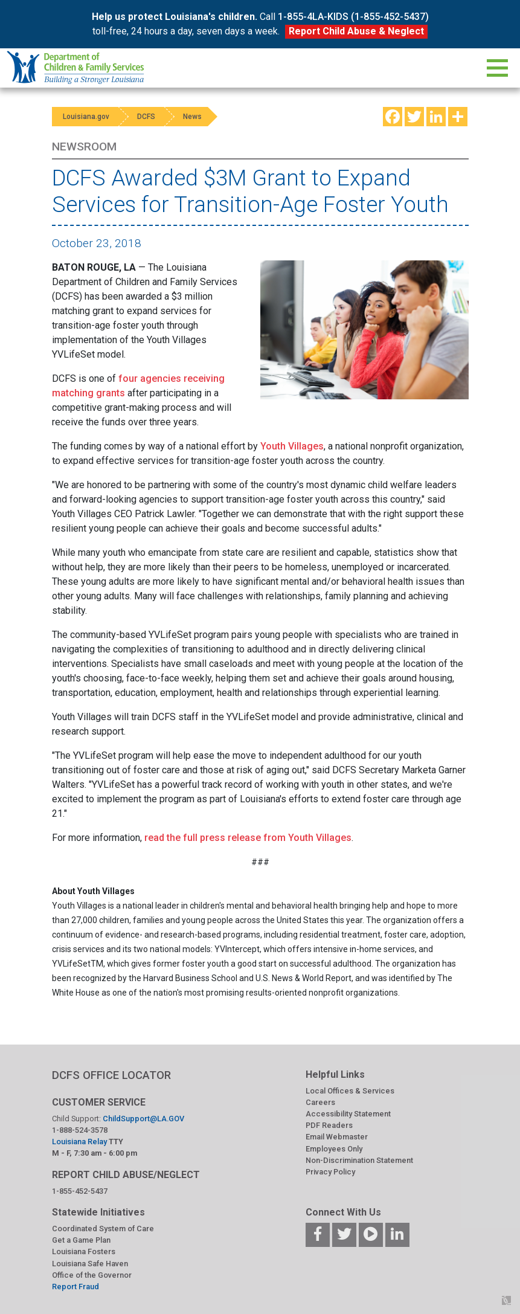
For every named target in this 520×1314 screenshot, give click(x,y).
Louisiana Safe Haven (90, 1263)
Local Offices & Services (350, 1090)
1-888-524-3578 (80, 1130)
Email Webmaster (337, 1136)
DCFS (150, 116)
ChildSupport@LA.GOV (143, 1118)
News (198, 116)
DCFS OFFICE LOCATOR (111, 1075)
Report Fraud (75, 1286)
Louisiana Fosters (83, 1251)
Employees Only (334, 1148)
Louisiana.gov (87, 116)
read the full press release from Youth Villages (247, 837)
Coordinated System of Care (103, 1228)
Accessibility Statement (348, 1113)
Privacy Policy (330, 1171)
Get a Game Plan (81, 1240)
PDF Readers (329, 1125)
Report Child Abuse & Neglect (356, 31)
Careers (320, 1102)
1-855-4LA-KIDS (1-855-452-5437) (353, 16)
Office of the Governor (92, 1275)
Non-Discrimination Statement (359, 1160)
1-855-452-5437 (80, 1191)
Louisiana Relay (80, 1141)
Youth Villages (292, 446)
